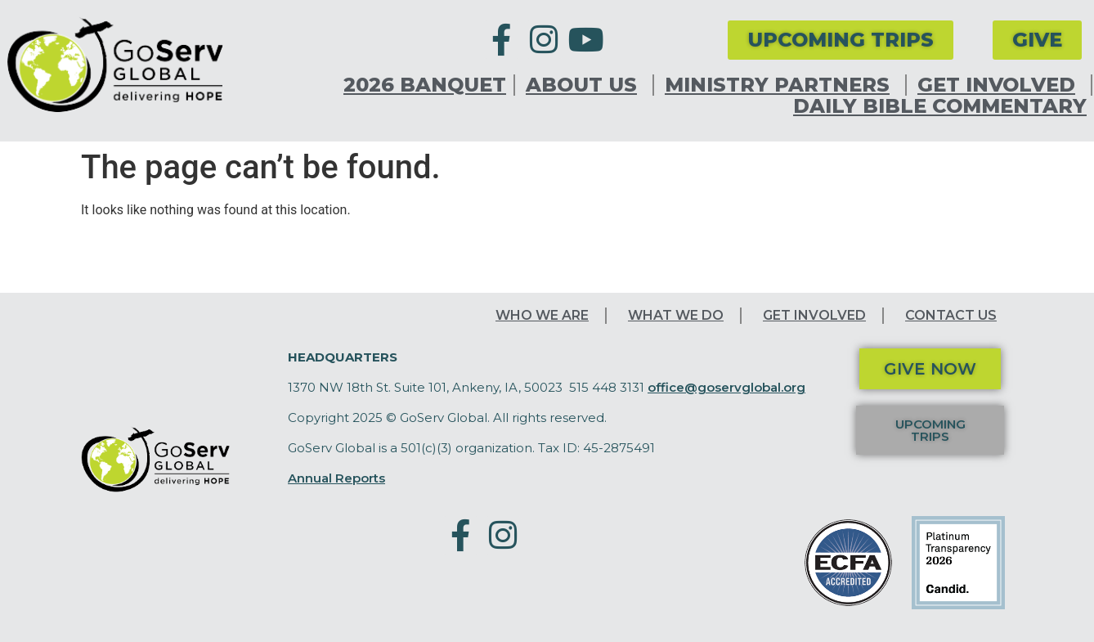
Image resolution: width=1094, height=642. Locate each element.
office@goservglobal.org (726, 387)
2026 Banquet (424, 85)
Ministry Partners (781, 85)
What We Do (676, 315)
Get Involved (1000, 85)
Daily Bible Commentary (940, 106)
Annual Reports (336, 478)
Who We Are (542, 315)
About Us (585, 85)
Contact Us (951, 315)
